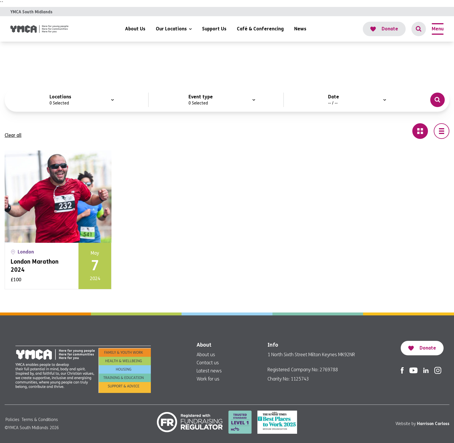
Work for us (208, 379)
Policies (12, 419)
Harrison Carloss (433, 423)
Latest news (209, 371)
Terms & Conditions (40, 419)
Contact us (208, 362)
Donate (384, 29)
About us (206, 354)
